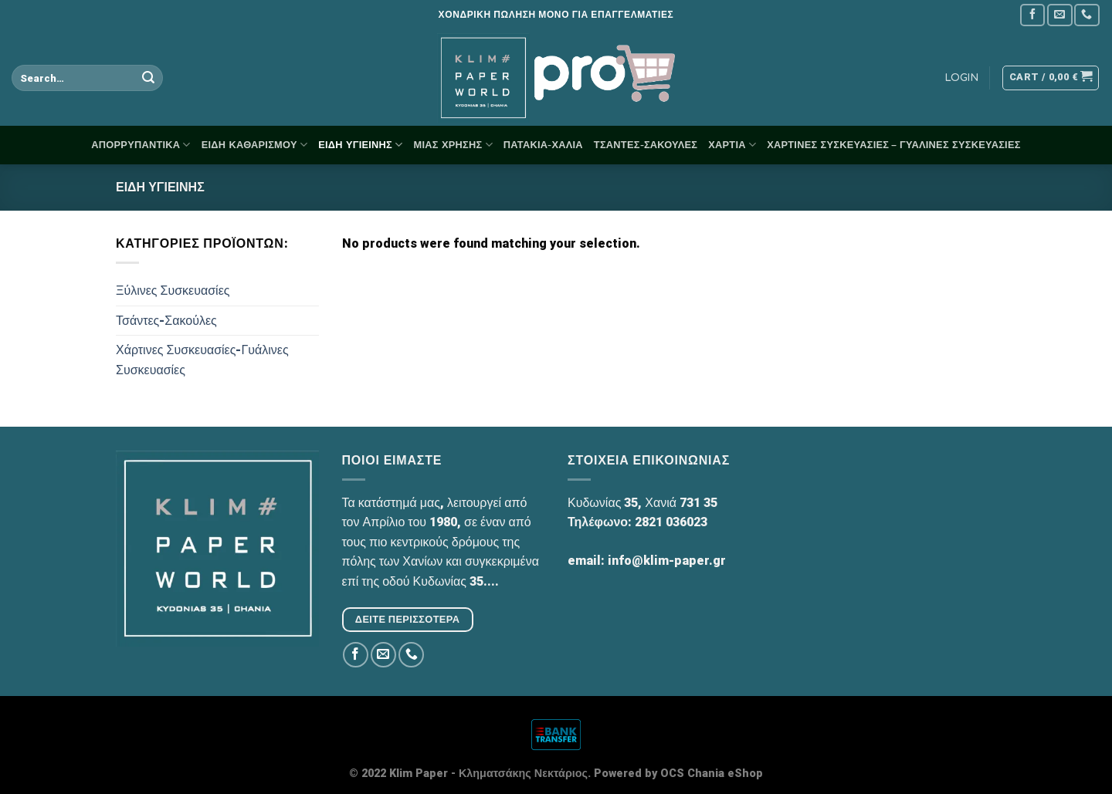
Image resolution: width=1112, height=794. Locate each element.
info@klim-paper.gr (667, 560)
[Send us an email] (1059, 15)
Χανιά (660, 502)
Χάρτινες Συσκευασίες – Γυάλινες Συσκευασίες (893, 145)
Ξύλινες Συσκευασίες (172, 290)
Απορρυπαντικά (140, 144)
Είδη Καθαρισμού (254, 144)
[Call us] (1086, 15)
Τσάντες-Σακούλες (645, 145)
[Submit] (149, 78)
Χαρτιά (732, 144)
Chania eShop (725, 773)
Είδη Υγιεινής (360, 144)
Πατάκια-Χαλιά (543, 145)
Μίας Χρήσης (453, 144)
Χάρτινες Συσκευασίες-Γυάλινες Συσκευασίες (202, 360)
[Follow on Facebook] (1032, 15)
